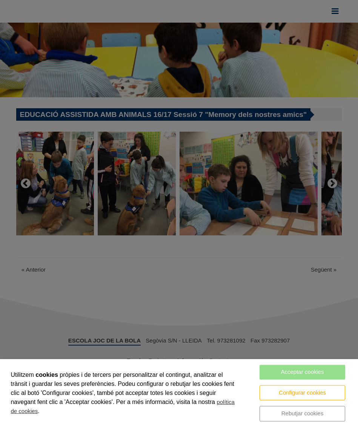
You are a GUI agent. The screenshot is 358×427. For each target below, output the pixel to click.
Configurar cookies (302, 392)
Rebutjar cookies (302, 413)
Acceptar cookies (302, 372)
